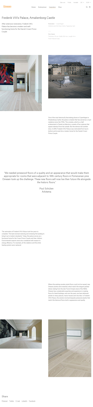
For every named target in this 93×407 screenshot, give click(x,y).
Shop (60, 7)
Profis (69, 2)
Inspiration (52, 7)
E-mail (18, 401)
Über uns (62, 2)
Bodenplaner (42, 7)
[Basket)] (90, 7)
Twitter (11, 401)
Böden (34, 7)
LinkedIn (24, 401)
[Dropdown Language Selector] (82, 2)
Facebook (32, 401)
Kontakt (76, 2)
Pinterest (5, 401)
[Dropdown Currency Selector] (88, 2)
